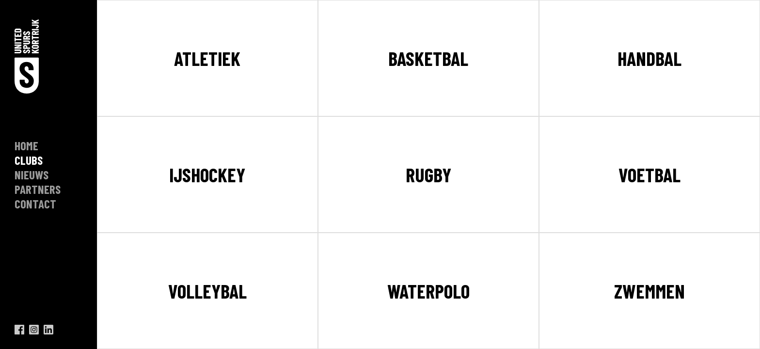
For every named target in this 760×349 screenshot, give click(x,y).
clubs (29, 160)
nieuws (31, 174)
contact (35, 203)
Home (26, 145)
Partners (38, 189)
